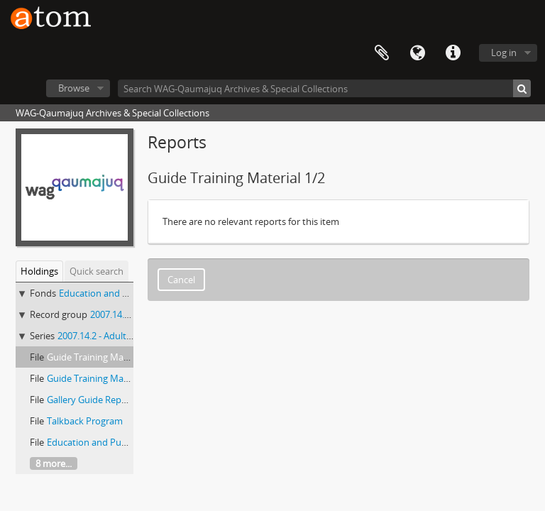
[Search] (522, 88)
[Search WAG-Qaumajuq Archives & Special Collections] (324, 88)
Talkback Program (85, 420)
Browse (73, 88)
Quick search (96, 271)
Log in (504, 52)
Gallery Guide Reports (92, 399)
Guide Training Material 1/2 (103, 357)
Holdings (39, 271)
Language (417, 53)
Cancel (181, 279)
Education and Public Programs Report (128, 442)
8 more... (53, 463)
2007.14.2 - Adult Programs (113, 335)
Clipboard (382, 53)
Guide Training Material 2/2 (103, 378)
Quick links (452, 53)
